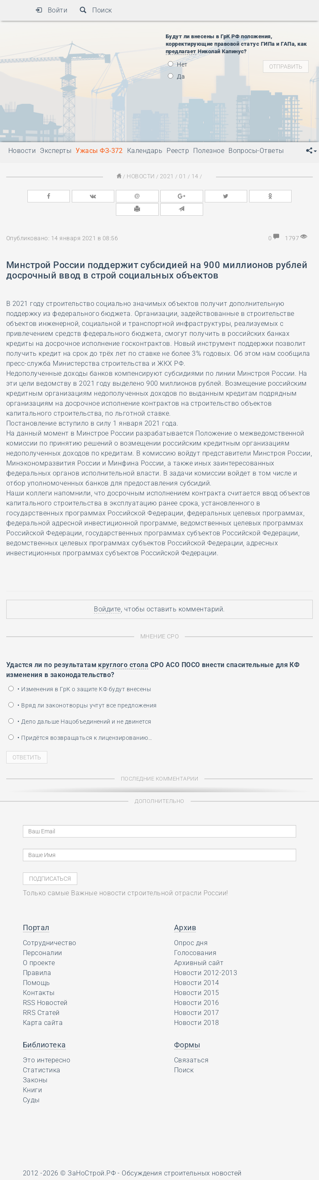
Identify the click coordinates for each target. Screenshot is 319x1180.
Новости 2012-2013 (205, 957)
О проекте (39, 947)
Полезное (208, 151)
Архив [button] (185, 912)
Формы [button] (187, 1029)
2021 (167, 176)
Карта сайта (43, 1007)
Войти (51, 10)
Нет (178, 64)
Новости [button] (22, 151)
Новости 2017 (196, 997)
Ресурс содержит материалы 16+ (76, 1171)
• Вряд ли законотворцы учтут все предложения (82, 690)
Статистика (42, 1055)
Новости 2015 (196, 977)
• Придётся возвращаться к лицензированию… (80, 722)
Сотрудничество (49, 927)
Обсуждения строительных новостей (181, 1158)
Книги (32, 1075)
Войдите (107, 594)
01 (181, 176)
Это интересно (46, 1045)
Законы (35, 1065)
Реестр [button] (178, 151)
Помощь (36, 967)
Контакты (39, 977)
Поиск (96, 10)
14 (192, 176)
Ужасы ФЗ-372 (99, 151)
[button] (311, 151)
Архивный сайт (198, 947)
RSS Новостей (45, 987)
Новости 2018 (196, 1007)
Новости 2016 (196, 987)
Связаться (191, 1045)
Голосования (195, 937)
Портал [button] (36, 912)
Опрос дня (191, 927)
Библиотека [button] (44, 1029)
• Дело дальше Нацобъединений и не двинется (80, 706)
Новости (142, 176)
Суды (31, 1085)
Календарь (144, 151)
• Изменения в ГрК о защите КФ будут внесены (79, 673)
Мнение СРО (159, 621)
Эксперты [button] (55, 151)
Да (176, 76)
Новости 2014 (196, 967)
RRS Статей (41, 997)
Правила (37, 957)
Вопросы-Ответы (256, 151)
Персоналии (42, 937)
